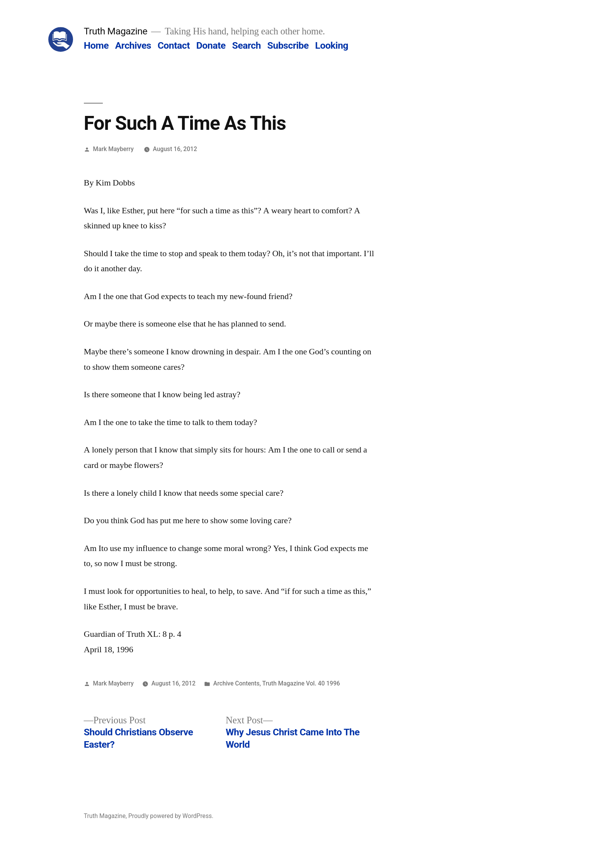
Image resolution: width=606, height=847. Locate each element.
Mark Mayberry (113, 149)
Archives (133, 45)
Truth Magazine (115, 31)
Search (246, 45)
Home (96, 45)
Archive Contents (236, 683)
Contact (174, 45)
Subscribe (288, 45)
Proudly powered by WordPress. (170, 816)
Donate (211, 45)
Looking (331, 45)
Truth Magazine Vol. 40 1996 (301, 683)
